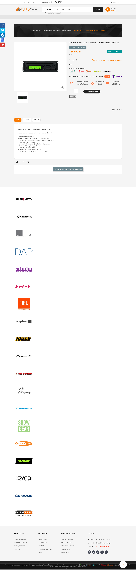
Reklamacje (66, 550)
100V (53, 18)
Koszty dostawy (67, 543)
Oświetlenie (29, 18)
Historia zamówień (21, 543)
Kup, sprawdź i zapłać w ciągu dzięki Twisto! (86, 77)
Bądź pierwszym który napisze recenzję (68, 170)
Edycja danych (20, 546)
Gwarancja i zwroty (68, 546)
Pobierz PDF (117, 110)
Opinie (36, 121)
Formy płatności (67, 540)
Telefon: (91, 547)
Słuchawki (90, 18)
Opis (18, 121)
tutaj (84, 566)
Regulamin (65, 553)
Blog (40, 553)
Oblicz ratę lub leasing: (77, 69)
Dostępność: (73, 61)
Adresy (18, 550)
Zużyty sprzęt (43, 543)
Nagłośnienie (44, 18)
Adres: (91, 540)
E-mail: (91, 544)
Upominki (106, 18)
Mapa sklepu (43, 540)
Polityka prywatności (45, 550)
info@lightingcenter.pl (103, 544)
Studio (71, 18)
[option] (22, 98)
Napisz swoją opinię (77, 48)
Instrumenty (61, 18)
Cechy (26, 121)
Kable (98, 18)
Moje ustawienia (21, 540)
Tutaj (77, 85)
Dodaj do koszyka (92, 91)
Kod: (70, 66)
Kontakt (114, 18)
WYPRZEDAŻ (19, 18)
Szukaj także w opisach (53, 13)
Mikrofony (80, 18)
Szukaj (97, 9)
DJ (37, 18)
